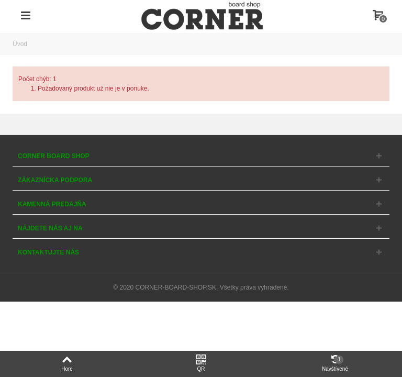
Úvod (20, 44)
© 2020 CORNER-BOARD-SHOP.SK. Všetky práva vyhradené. (200, 287)
